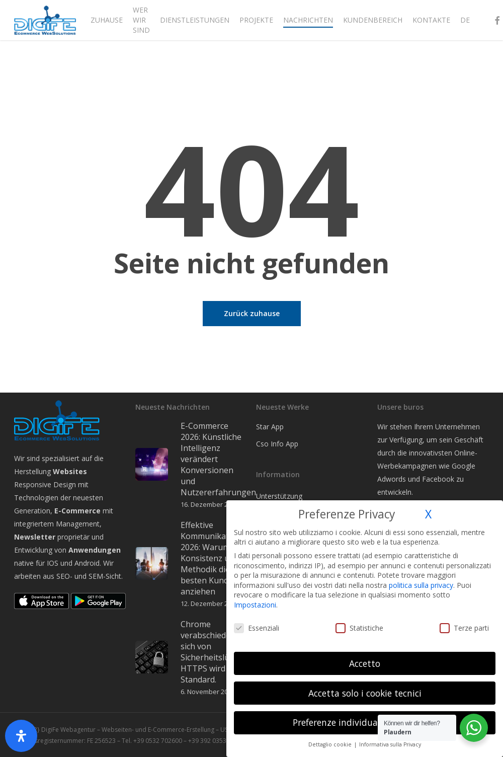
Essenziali (256, 628)
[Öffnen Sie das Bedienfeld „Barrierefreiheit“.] (21, 736)
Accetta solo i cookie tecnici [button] (365, 693)
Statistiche (359, 628)
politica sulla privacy (421, 585)
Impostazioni (255, 605)
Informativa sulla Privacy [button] (390, 744)
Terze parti (464, 628)
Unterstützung (279, 496)
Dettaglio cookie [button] (330, 744)
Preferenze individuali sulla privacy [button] (365, 722)
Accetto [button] (364, 663)
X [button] (428, 514)
